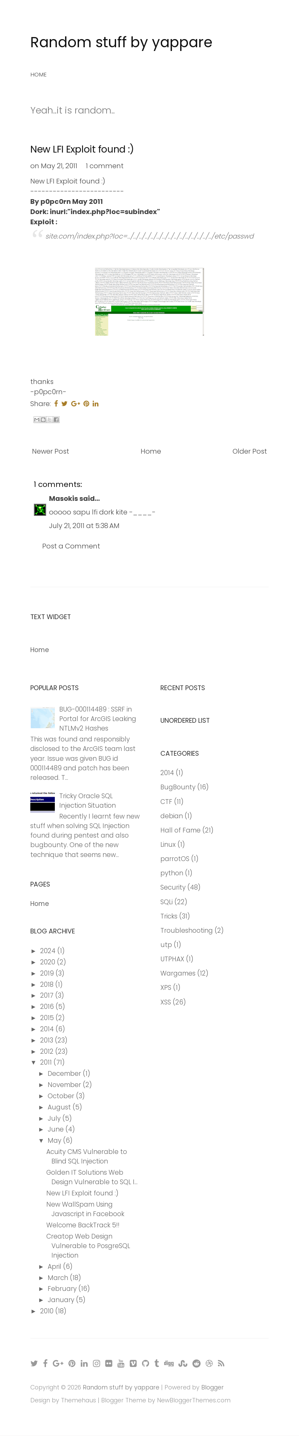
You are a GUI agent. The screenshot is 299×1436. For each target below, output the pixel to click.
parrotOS (174, 858)
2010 (47, 1311)
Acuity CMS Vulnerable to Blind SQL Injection (86, 1156)
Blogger (212, 1387)
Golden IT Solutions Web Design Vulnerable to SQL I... (92, 1177)
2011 (46, 1062)
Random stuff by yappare (121, 42)
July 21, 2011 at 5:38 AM (84, 525)
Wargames (177, 973)
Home (38, 74)
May (55, 1140)
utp (166, 944)
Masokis (63, 498)
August (60, 1107)
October (62, 1096)
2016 (48, 1006)
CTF (166, 801)
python (171, 873)
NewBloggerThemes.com (194, 1400)
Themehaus (78, 1400)
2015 (48, 1017)
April (55, 1266)
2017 (47, 995)
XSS (165, 1002)
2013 (47, 1040)
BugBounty (177, 787)
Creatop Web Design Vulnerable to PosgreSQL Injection (88, 1246)
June (56, 1129)
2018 (47, 984)
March (59, 1277)
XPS (165, 987)
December (65, 1073)
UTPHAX (172, 959)
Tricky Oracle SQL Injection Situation (87, 800)
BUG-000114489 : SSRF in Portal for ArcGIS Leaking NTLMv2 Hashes (97, 719)
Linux (168, 844)
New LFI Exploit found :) (82, 149)
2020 (48, 962)
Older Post (250, 451)
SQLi (166, 902)
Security (173, 887)
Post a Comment (71, 546)
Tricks (168, 916)
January (62, 1299)
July (55, 1118)
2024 (48, 951)
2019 (48, 973)
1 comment (105, 166)
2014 (48, 1029)
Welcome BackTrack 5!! (83, 1225)
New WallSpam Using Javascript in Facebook (85, 1209)
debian (171, 816)
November (65, 1084)
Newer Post (50, 451)
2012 (47, 1051)
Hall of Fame (180, 830)
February (63, 1288)
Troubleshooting (186, 930)
